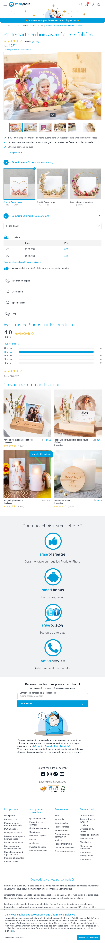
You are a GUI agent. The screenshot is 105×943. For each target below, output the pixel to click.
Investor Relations (37, 847)
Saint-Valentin (61, 823)
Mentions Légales (37, 835)
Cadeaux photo (11, 819)
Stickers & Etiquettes (14, 858)
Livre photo (9, 815)
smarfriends (85, 852)
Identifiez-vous (86, 838)
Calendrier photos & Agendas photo (13, 853)
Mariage (58, 840)
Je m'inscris (26, 703)
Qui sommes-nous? (38, 818)
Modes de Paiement (89, 835)
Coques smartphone (13, 842)
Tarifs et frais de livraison (87, 820)
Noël (57, 815)
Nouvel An (59, 819)
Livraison (84, 825)
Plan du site (85, 842)
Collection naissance (64, 847)
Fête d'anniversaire (63, 844)
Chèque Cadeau (11, 861)
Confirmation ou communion (62, 835)
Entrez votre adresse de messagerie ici (38, 693)
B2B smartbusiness (38, 850)
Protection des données (36, 823)
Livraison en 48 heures (87, 830)
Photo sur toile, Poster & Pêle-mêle (13, 824)
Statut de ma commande (86, 847)
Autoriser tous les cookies (88, 937)
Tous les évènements (65, 851)
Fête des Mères (62, 827)
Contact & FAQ (86, 815)
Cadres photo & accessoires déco (12, 847)
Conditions (34, 832)
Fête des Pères (62, 830)
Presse (32, 839)
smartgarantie (86, 855)
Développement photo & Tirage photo (14, 837)
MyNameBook (11, 829)
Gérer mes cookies (15, 937)
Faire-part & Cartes (13, 832)
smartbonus (85, 859)
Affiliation (34, 843)
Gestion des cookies (39, 828)
